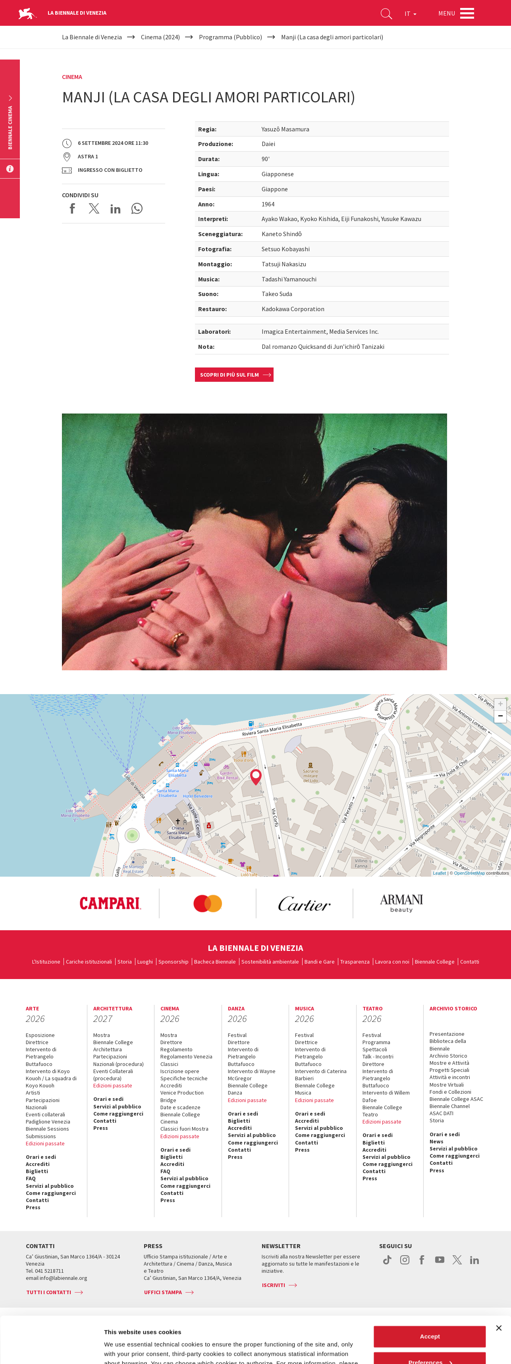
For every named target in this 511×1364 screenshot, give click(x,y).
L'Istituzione (46, 961)
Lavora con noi (392, 961)
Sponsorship (173, 961)
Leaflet (439, 873)
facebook (422, 1264)
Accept (430, 1290)
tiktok (387, 1264)
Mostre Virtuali (447, 1084)
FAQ (31, 1178)
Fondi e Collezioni (450, 1091)
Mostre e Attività (449, 1062)
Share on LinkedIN (115, 208)
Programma (376, 1042)
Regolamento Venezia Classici (186, 1060)
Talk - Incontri (378, 1056)
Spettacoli (375, 1049)
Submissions (41, 1136)
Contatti (469, 961)
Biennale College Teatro (382, 1111)
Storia (125, 961)
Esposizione (40, 1035)
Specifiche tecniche (184, 1078)
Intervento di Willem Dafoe (386, 1096)
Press (33, 1207)
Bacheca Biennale (215, 961)
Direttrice (37, 1042)
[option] (110, 904)
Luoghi (145, 961)
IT (411, 13)
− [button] (500, 717)
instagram (405, 1264)
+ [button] (500, 705)
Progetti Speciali (449, 1070)
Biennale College (435, 961)
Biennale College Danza (248, 1089)
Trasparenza (355, 961)
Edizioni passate (45, 1143)
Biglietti (37, 1171)
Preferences (430, 1315)
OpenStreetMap (469, 873)
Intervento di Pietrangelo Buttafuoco (41, 1056)
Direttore (171, 1042)
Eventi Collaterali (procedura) (113, 1075)
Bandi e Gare (320, 961)
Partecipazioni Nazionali (43, 1104)
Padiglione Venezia (48, 1121)
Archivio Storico (448, 1055)
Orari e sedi (41, 1156)
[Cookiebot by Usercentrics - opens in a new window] (51, 1348)
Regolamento (176, 1049)
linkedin (475, 1264)
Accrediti (38, 1164)
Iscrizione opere (179, 1071)
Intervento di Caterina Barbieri (321, 1075)
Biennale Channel (450, 1106)
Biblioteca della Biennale (448, 1044)
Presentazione (447, 1033)
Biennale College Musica (315, 1089)
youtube (440, 1264)
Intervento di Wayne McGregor (252, 1075)
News (437, 1141)
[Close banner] (498, 1281)
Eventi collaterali (45, 1114)
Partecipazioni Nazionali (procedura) (118, 1060)
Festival (237, 1035)
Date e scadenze (180, 1107)
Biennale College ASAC (456, 1098)
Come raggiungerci (51, 1193)
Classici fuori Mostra (184, 1128)
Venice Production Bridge (182, 1096)
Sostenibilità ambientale (270, 961)
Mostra (101, 1035)
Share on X (94, 208)
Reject (430, 1342)
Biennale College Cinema (180, 1118)
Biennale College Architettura (113, 1046)
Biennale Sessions (47, 1128)
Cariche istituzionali (89, 961)
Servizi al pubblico (50, 1185)
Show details (122, 1348)
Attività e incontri (450, 1077)
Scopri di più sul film (229, 374)
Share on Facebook (72, 208)
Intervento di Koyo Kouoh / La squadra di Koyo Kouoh (51, 1078)
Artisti (33, 1092)
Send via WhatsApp (137, 208)
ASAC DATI (441, 1113)
